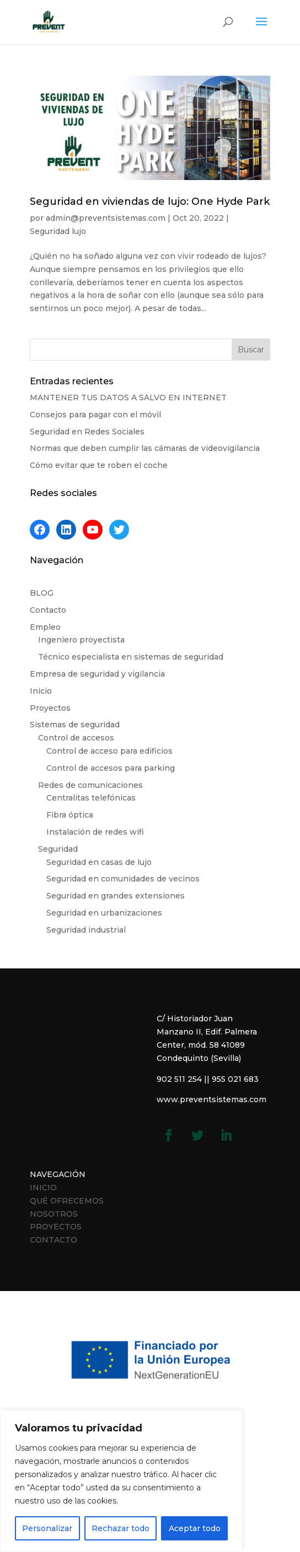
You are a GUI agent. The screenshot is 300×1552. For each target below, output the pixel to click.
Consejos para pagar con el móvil (95, 415)
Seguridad (58, 849)
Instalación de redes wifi (95, 832)
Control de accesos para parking (110, 768)
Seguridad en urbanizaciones (104, 913)
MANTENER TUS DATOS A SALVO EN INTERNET (128, 397)
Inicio (41, 691)
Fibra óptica (69, 815)
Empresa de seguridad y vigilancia (97, 674)
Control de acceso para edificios (109, 751)
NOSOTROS (54, 1214)
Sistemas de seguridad (75, 724)
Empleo (45, 627)
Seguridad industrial (86, 930)
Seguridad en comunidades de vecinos (123, 879)
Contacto (48, 610)
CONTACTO (53, 1240)
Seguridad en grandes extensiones (115, 896)
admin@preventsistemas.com (105, 218)
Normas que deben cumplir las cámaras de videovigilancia (145, 448)
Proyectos (50, 708)
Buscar (251, 350)
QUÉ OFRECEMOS (67, 1201)
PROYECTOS (56, 1227)
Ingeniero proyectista (81, 640)
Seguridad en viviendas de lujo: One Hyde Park (150, 201)
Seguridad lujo (58, 231)
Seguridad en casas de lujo (99, 862)
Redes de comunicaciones (90, 785)
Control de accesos (76, 738)
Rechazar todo (120, 1528)
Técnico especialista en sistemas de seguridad (130, 657)
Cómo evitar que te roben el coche (99, 465)
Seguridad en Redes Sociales (87, 432)
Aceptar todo (195, 1528)
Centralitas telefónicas (91, 798)
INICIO (43, 1187)
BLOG (41, 593)
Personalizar (47, 1528)
